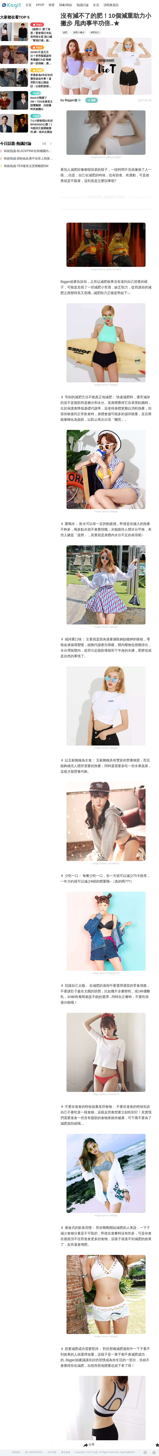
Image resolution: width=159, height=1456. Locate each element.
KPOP (40, 5)
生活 (96, 5)
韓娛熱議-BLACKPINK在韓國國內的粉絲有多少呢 (28, 151)
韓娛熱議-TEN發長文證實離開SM (26, 166)
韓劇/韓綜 (65, 5)
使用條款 (16, 1452)
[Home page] (11, 6)
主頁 (28, 5)
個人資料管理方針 (34, 1452)
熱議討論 (83, 5)
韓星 (52, 5)
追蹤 (92, 100)
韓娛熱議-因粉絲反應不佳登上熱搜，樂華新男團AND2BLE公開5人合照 (28, 158)
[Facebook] (145, 1453)
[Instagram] (154, 1453)
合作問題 (52, 1452)
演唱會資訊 (111, 5)
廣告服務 (65, 1452)
